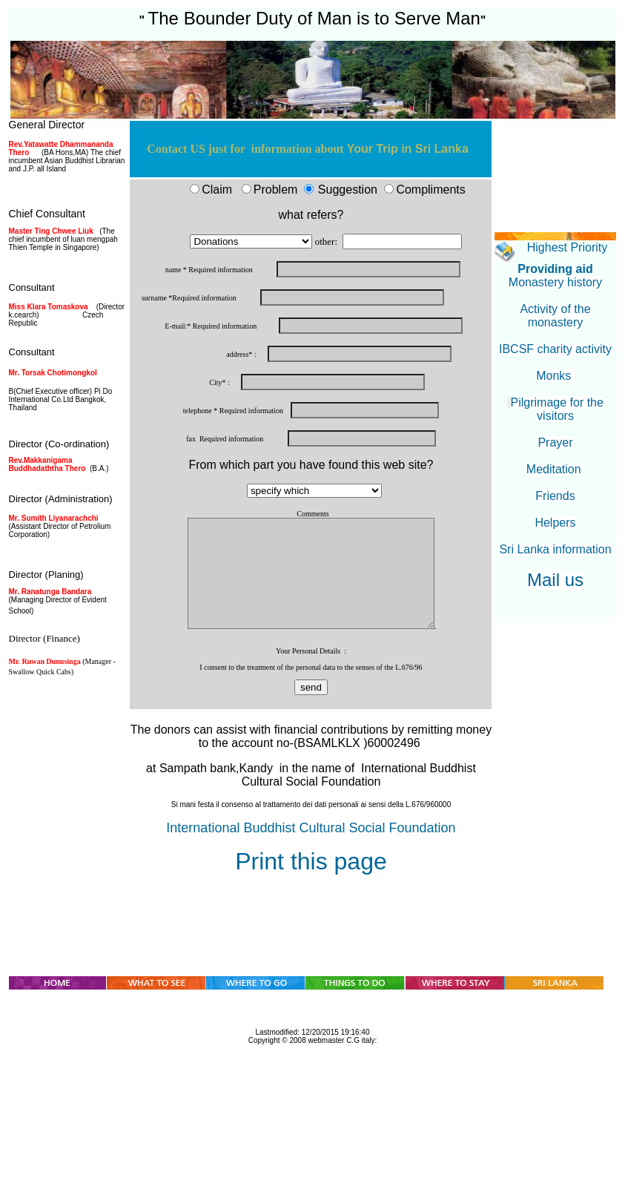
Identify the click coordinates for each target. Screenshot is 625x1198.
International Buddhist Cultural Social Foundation (310, 827)
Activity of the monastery (555, 316)
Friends (555, 496)
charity (555, 349)
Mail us (555, 580)
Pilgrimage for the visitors (557, 409)
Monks (555, 375)
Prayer (555, 442)
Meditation (555, 469)
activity (593, 349)
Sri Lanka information (555, 549)
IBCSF (516, 349)
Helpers (555, 522)
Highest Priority (567, 247)
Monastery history (555, 282)
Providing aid (554, 269)
